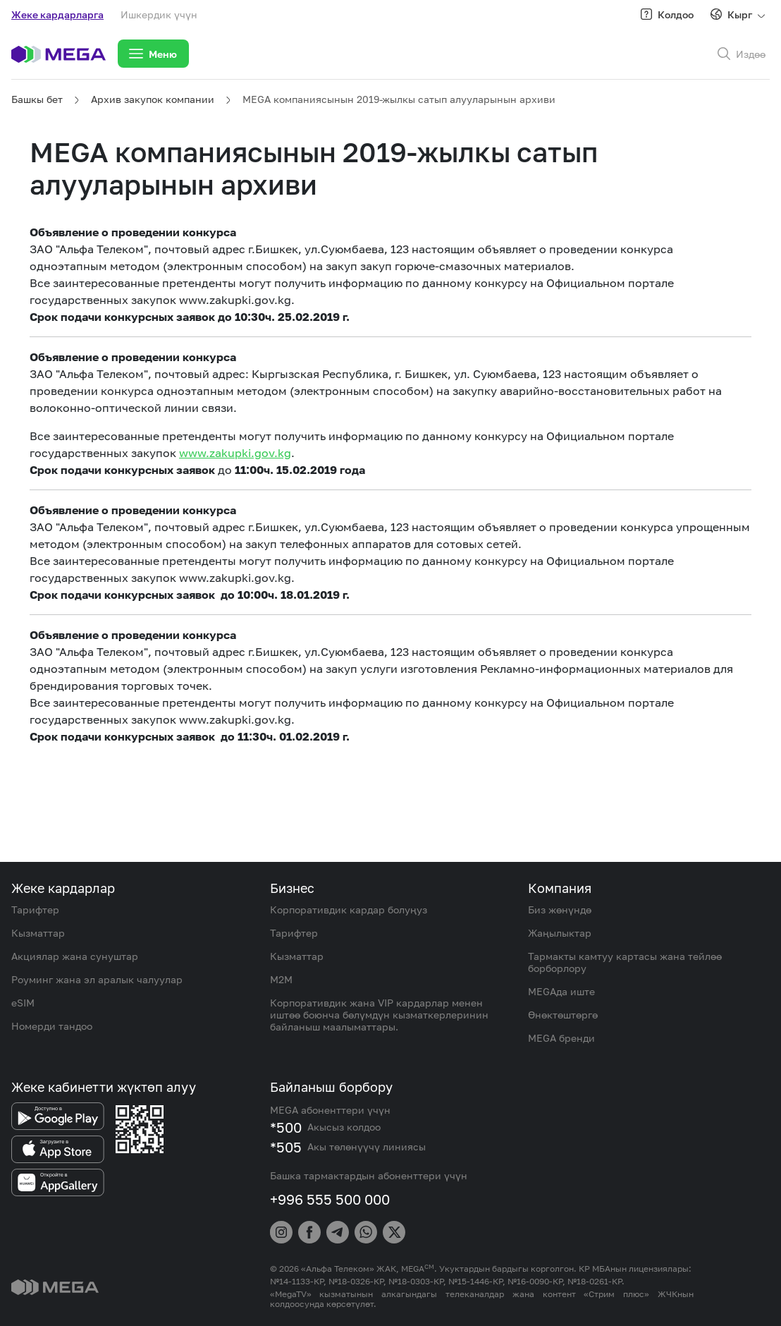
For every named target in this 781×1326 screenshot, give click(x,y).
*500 (286, 1127)
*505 (286, 1146)
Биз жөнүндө (559, 910)
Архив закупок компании (152, 99)
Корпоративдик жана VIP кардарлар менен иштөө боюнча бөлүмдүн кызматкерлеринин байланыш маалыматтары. (379, 1015)
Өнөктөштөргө (563, 1015)
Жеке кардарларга (57, 14)
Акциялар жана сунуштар (74, 956)
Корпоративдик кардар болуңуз (348, 910)
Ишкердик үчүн (159, 14)
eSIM (23, 1003)
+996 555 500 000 (330, 1199)
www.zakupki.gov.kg (235, 453)
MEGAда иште (561, 991)
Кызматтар (38, 933)
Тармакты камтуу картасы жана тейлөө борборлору (625, 962)
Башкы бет (37, 99)
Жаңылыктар (559, 933)
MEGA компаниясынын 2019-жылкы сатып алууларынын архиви (398, 99)
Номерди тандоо (51, 1026)
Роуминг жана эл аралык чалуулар (97, 979)
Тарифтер (35, 910)
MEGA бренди (561, 1038)
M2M (281, 979)
